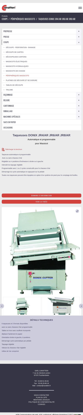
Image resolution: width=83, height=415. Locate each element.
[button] (8, 306)
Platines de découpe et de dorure (21, 80)
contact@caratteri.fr (44, 386)
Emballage (8, 111)
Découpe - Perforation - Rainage (20, 47)
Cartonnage (8, 105)
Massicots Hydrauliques (17, 66)
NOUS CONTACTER (41, 395)
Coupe (5, 19)
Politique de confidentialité (41, 402)
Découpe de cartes (14, 52)
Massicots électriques (16, 61)
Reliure (6, 100)
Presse (6, 36)
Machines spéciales (11, 116)
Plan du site (41, 397)
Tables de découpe (14, 85)
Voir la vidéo (41, 201)
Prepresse (7, 31)
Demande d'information (41, 195)
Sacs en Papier (9, 122)
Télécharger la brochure (12, 149)
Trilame (9, 90)
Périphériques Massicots (23, 19)
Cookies (41, 404)
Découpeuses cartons (16, 57)
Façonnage (8, 94)
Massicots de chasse (15, 71)
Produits (5, 16)
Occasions (8, 127)
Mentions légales (41, 400)
